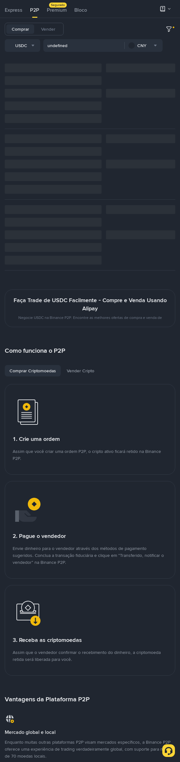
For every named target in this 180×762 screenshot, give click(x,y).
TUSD (97, 45)
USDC (110, 29)
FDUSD (78, 45)
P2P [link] (34, 10)
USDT (77, 29)
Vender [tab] (48, 29)
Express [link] (13, 10)
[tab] (13, 10)
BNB (126, 29)
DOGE (116, 45)
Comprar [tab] (20, 29)
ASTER (135, 45)
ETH (141, 29)
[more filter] (169, 63)
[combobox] (69, 62)
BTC (93, 29)
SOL (156, 29)
